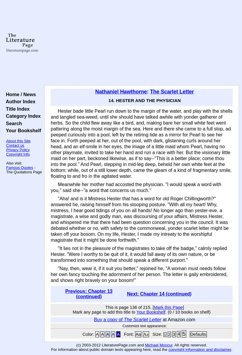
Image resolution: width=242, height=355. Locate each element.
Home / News (19, 94)
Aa (138, 334)
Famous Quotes (19, 167)
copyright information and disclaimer (200, 349)
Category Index (22, 116)
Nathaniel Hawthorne (121, 92)
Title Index (16, 109)
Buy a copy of (127, 319)
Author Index (19, 101)
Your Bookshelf (22, 130)
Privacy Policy (18, 150)
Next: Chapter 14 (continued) (159, 293)
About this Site (18, 141)
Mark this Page (168, 307)
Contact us (15, 145)
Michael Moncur (158, 345)
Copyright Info (18, 154)
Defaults (198, 334)
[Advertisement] (142, 42)
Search (12, 123)
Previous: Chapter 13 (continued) (88, 294)
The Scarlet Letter (172, 92)
